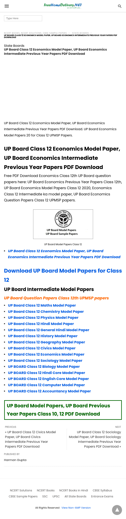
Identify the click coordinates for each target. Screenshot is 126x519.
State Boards (80, 33)
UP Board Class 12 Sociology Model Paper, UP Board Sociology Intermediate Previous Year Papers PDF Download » (95, 439)
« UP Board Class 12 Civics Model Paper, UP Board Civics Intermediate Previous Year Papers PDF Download (30, 439)
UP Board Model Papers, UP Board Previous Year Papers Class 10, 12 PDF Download (58, 409)
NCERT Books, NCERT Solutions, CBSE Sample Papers (35, 33)
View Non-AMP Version (76, 508)
